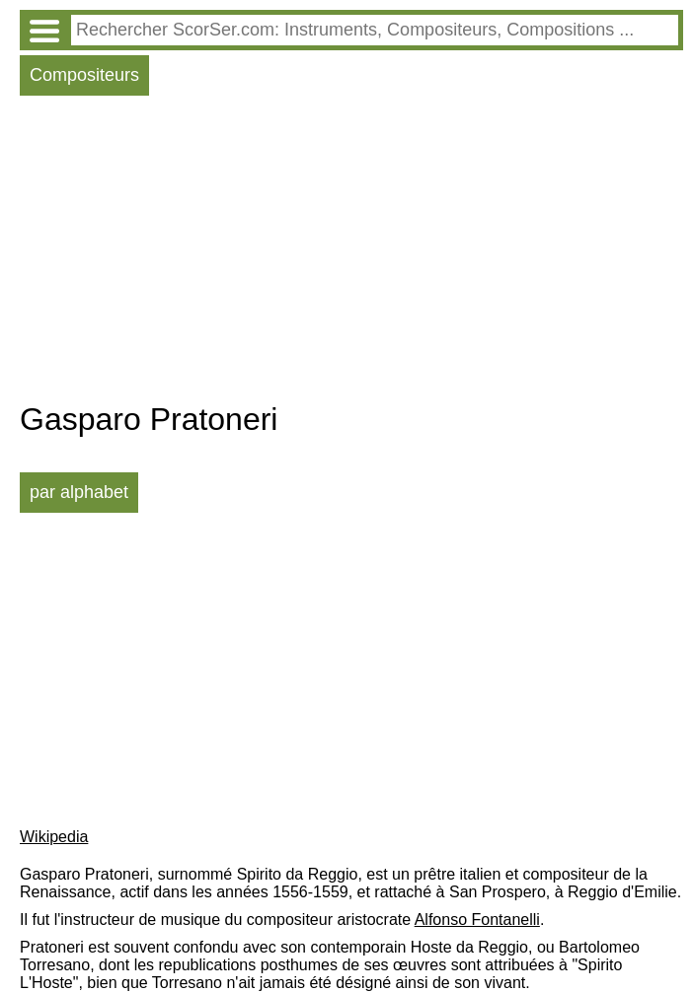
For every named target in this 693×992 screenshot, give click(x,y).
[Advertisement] (351, 253)
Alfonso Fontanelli (477, 919)
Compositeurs (84, 75)
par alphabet (79, 492)
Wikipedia (54, 836)
